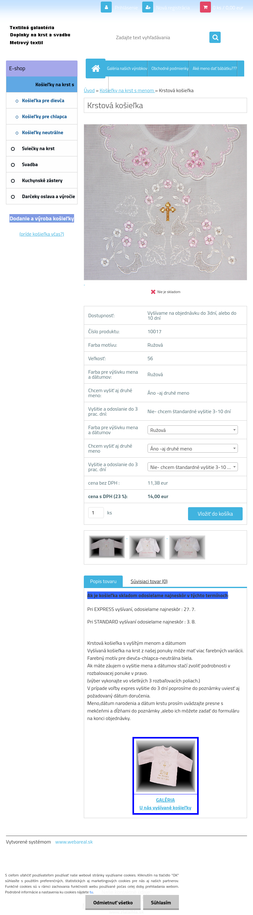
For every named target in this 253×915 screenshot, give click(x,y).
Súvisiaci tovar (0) (149, 581)
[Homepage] (97, 68)
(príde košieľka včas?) (41, 234)
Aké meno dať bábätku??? (215, 68)
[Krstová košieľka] (107, 536)
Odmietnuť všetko (113, 902)
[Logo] (49, 37)
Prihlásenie (126, 7)
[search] (215, 38)
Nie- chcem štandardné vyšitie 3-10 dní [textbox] (192, 467)
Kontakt (101, 84)
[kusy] (96, 512)
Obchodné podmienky (170, 68)
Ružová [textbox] (158, 430)
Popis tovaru (103, 581)
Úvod (89, 90)
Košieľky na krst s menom (127, 90)
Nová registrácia (172, 7)
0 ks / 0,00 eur (228, 7)
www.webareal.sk (74, 841)
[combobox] (193, 429)
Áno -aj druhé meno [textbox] (171, 448)
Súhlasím (161, 902)
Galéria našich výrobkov (127, 68)
